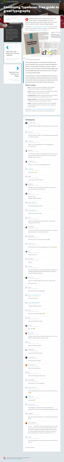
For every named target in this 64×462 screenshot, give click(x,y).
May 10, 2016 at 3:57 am (34, 381)
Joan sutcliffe (31, 404)
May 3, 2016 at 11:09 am (34, 211)
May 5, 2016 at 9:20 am (34, 288)
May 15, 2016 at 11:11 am (34, 414)
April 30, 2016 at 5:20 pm (35, 142)
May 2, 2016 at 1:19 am (34, 151)
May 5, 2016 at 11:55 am (34, 303)
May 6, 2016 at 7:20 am (34, 343)
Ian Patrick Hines (31, 161)
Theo (29, 251)
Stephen (29, 437)
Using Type (8, 19)
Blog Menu (57, 1)
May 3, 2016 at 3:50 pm (34, 218)
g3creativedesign (31, 364)
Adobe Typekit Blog (11, 1)
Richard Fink (31, 141)
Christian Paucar (31, 357)
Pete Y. (29, 342)
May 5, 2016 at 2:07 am (34, 252)
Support (14, 458)
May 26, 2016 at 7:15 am (34, 438)
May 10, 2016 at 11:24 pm (34, 405)
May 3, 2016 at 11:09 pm (34, 237)
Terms (8, 458)
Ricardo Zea (30, 277)
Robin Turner (31, 332)
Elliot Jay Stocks (31, 122)
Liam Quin (30, 325)
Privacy (11, 458)
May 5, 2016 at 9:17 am (34, 278)
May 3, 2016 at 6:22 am (34, 185)
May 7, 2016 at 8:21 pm (34, 358)
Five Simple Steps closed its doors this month (40, 26)
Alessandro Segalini (32, 210)
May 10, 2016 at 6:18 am (34, 388)
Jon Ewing (30, 266)
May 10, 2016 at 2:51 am (34, 373)
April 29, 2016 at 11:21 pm (35, 133)
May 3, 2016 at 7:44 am (34, 203)
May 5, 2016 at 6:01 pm (34, 326)
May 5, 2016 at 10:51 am (34, 296)
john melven (30, 168)
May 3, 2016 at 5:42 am (34, 177)
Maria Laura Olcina (32, 387)
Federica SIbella (31, 243)
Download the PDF (39, 30)
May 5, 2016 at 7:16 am (34, 267)
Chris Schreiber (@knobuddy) (34, 302)
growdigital (30, 396)
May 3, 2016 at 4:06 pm (34, 228)
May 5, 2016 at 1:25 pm (34, 311)
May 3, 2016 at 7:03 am (34, 194)
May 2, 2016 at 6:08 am (34, 162)
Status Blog (19, 458)
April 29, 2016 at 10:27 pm (35, 123)
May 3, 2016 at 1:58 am (34, 170)
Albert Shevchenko (32, 202)
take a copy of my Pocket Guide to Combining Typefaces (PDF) (43, 109)
